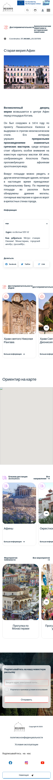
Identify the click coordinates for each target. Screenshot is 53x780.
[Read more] (19, 340)
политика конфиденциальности (26, 737)
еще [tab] (7, 223)
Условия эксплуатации (26, 744)
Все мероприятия (41, 558)
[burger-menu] (48, 10)
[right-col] (26, 775)
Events (35, 10)
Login (42, 10)
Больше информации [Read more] (13, 354)
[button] (26, 72)
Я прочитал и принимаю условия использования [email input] (28, 690)
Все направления (41, 478)
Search (27, 10)
